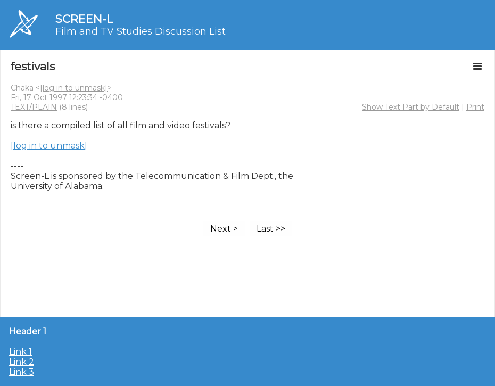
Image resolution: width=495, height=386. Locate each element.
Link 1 (20, 352)
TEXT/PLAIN (34, 107)
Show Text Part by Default (410, 107)
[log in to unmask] (74, 88)
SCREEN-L (84, 19)
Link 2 (21, 362)
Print (475, 107)
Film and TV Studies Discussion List (140, 31)
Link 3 (21, 372)
